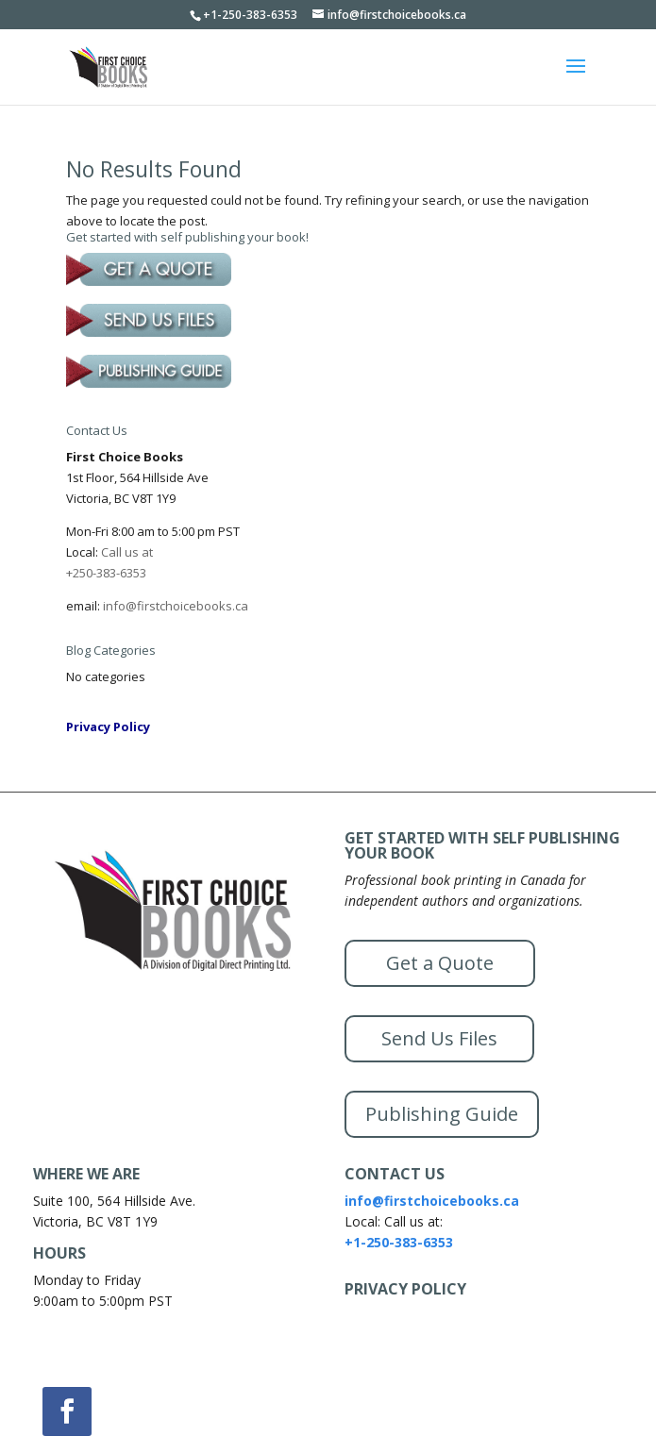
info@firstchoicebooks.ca (175, 605)
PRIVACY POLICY (405, 1288)
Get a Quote (440, 963)
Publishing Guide (441, 1114)
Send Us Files (439, 1038)
